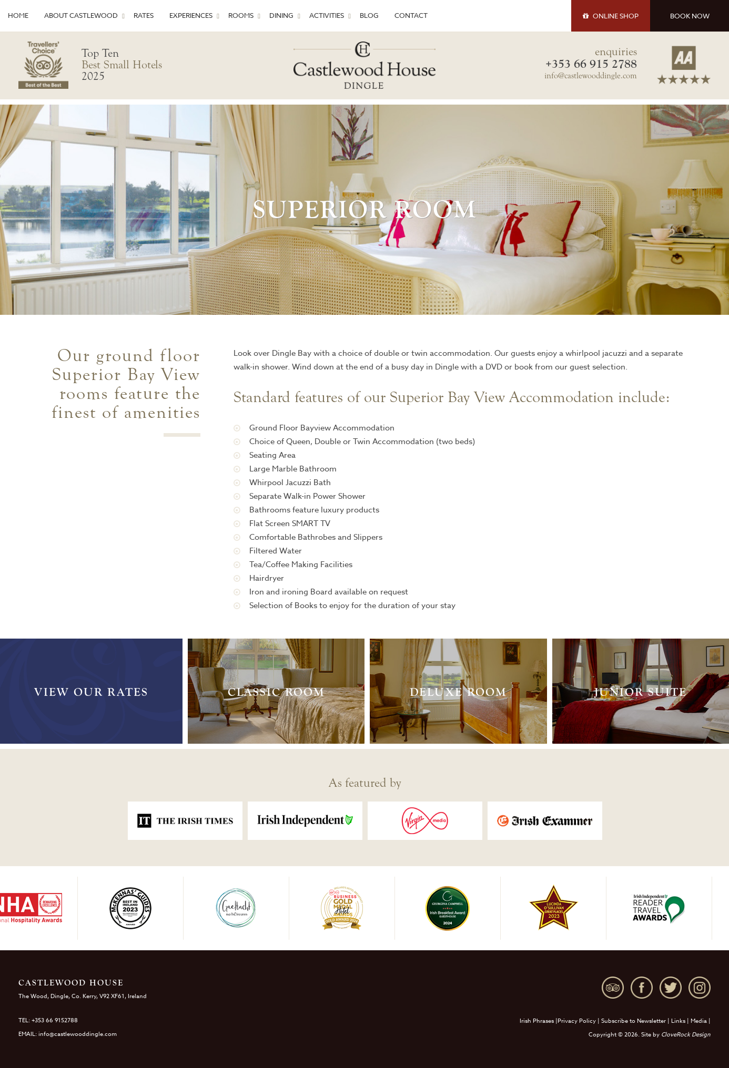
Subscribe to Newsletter (633, 1020)
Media (699, 1020)
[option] (185, 821)
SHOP (611, 15)
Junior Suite (640, 692)
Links (678, 1020)
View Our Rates (91, 692)
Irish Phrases (537, 1020)
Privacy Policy (577, 1020)
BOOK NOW (690, 15)
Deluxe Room (458, 692)
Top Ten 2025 (122, 65)
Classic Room (276, 692)
